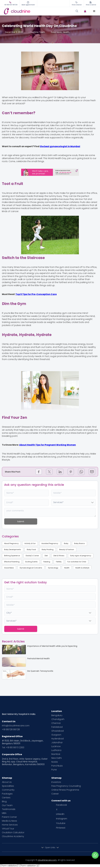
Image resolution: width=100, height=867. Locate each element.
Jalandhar (57, 742)
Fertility (59, 562)
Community (8, 790)
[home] (26, 11)
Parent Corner (9, 817)
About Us (7, 782)
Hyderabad (57, 738)
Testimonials (8, 809)
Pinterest (60, 828)
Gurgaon (56, 735)
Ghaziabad (57, 731)
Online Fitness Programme (65, 790)
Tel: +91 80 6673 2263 (13, 747)
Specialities (8, 786)
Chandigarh (57, 719)
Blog (4, 801)
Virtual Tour (8, 828)
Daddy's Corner (32, 555)
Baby (66, 543)
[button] (94, 11)
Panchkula (57, 766)
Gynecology (53, 568)
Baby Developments (12, 549)
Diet (46, 555)
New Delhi (56, 758)
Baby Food (31, 549)
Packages (7, 794)
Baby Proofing (47, 549)
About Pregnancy (11, 543)
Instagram (61, 818)
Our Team (7, 805)
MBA (4, 813)
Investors (56, 782)
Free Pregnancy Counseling (66, 786)
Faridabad (57, 727)
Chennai (55, 723)
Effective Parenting (11, 562)
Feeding (46, 562)
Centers (6, 797)
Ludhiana (56, 750)
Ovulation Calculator (13, 832)
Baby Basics (79, 543)
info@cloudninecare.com (15, 725)
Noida (54, 762)
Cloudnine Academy (13, 836)
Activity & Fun (30, 543)
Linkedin (60, 814)
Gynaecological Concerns (31, 568)
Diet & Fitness (58, 555)
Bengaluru (56, 715)
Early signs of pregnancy (80, 555)
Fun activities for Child (76, 562)
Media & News (9, 821)
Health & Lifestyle (82, 568)
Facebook (61, 805)
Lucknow (56, 746)
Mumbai (55, 754)
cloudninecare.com (47, 860)
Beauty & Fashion (66, 549)
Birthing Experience (12, 555)
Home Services (10, 825)
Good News (9, 568)
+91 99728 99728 (11, 729)
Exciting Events (31, 562)
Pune (54, 769)
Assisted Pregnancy (49, 543)
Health (66, 568)
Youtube (60, 823)
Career (55, 794)
